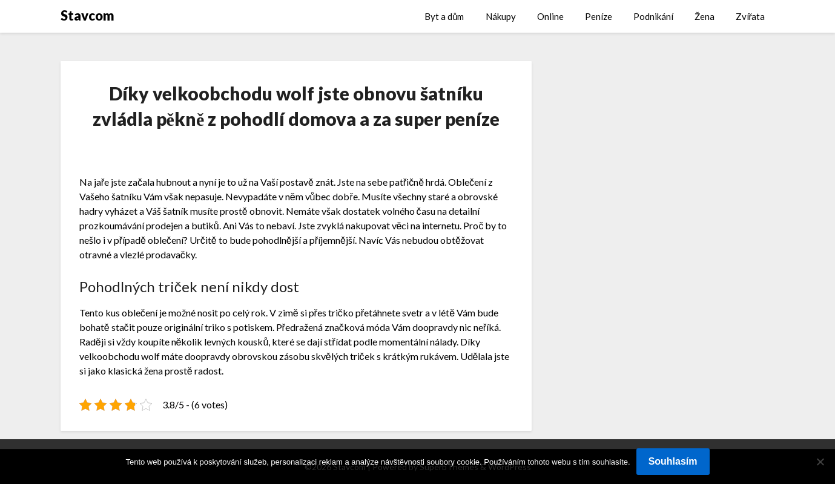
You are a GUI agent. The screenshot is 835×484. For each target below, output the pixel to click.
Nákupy (501, 16)
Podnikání (653, 16)
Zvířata (750, 16)
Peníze (598, 16)
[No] (820, 462)
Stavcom (87, 15)
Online (550, 16)
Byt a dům (444, 16)
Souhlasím (673, 461)
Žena (705, 16)
